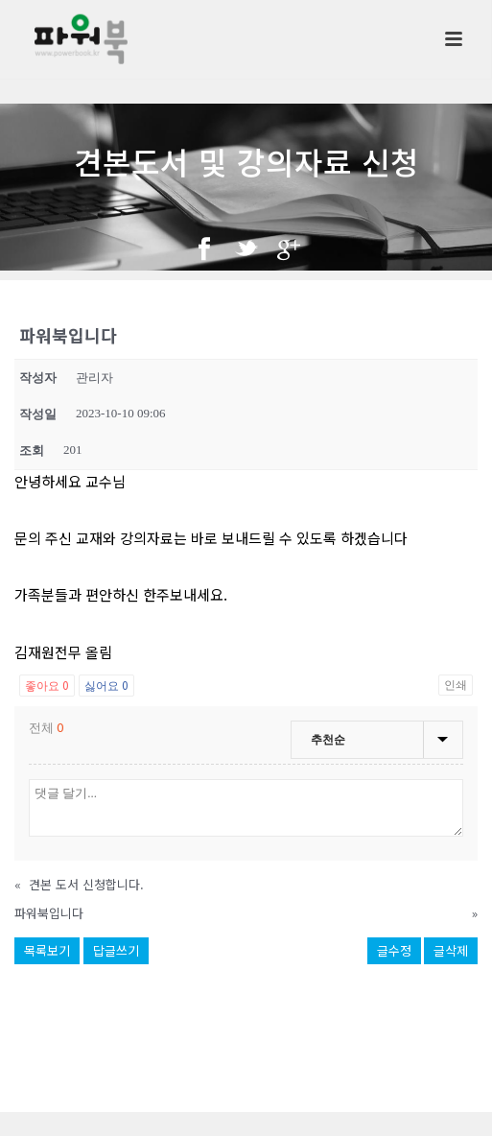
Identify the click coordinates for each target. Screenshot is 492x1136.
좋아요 (47, 684)
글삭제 (450, 950)
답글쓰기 (116, 950)
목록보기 (47, 950)
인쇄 (455, 685)
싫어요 (106, 684)
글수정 (394, 950)
